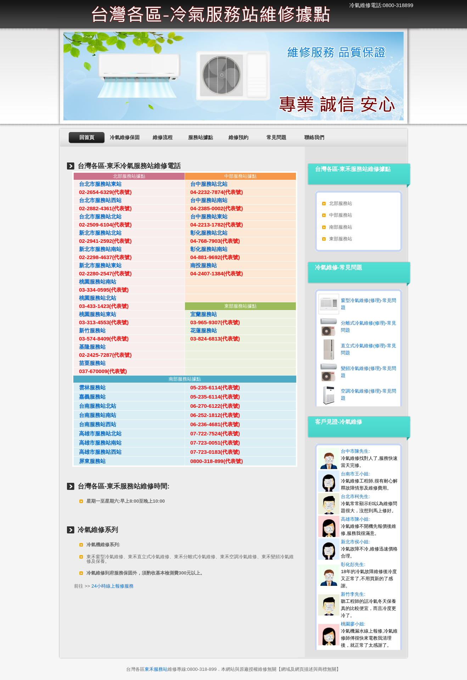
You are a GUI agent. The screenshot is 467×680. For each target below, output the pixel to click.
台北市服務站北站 (98, 216)
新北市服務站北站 (98, 233)
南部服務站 (340, 227)
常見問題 (276, 137)
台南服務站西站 (95, 424)
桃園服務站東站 (95, 314)
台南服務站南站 (95, 415)
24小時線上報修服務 (112, 586)
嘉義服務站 (90, 397)
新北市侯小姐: (369, 549)
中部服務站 (340, 215)
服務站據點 (200, 137)
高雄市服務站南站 (98, 443)
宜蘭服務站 (201, 314)
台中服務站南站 (206, 200)
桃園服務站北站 (95, 298)
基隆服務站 (90, 347)
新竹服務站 (90, 330)
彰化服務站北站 (206, 233)
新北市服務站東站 (98, 265)
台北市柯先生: (369, 503)
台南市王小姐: (369, 481)
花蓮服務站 (201, 330)
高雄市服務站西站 (98, 452)
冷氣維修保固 (125, 137)
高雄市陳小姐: (368, 526)
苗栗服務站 (90, 363)
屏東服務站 (90, 461)
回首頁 (86, 137)
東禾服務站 (156, 669)
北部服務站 (340, 203)
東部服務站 (340, 238)
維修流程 (163, 137)
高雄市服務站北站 (98, 433)
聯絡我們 (314, 137)
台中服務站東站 (206, 216)
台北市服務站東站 (98, 184)
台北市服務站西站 (98, 200)
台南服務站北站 (95, 406)
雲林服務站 (90, 387)
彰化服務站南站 (206, 249)
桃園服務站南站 (95, 282)
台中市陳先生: (369, 458)
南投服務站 (201, 265)
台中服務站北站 (206, 184)
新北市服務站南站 (98, 249)
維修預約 (238, 137)
